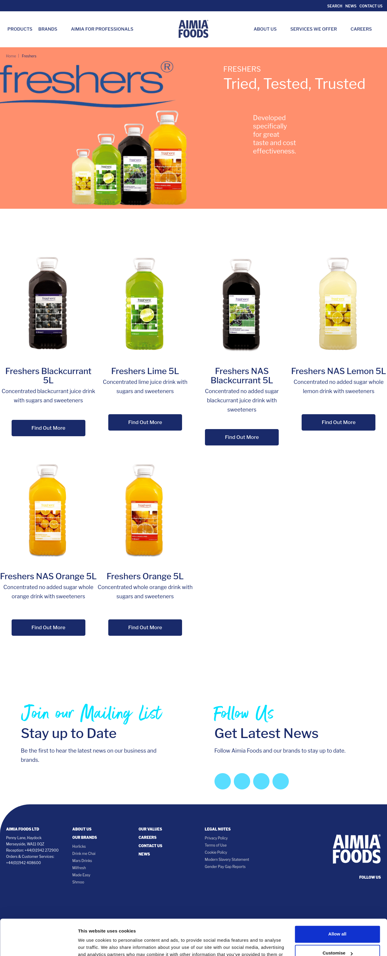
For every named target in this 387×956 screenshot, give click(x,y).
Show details (92, 944)
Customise (337, 919)
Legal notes (218, 829)
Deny (337, 938)
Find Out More (48, 428)
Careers (364, 29)
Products (19, 29)
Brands (50, 29)
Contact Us (371, 6)
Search (334, 6)
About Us (268, 29)
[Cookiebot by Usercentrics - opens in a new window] (38, 944)
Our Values (150, 829)
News (350, 6)
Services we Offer (316, 29)
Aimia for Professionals (102, 29)
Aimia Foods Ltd (22, 829)
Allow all (337, 900)
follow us (370, 877)
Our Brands (84, 837)
